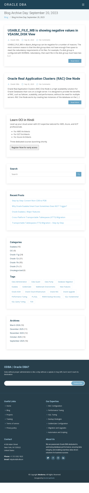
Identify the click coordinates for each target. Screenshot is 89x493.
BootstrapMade (49, 482)
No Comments (44, 40)
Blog (6, 17)
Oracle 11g (14, 254)
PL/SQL (34, 297)
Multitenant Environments (45, 287)
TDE (31, 302)
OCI (11, 250)
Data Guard (35, 282)
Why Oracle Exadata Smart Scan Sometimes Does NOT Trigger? (39, 206)
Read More (75, 61)
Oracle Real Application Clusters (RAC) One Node (44, 79)
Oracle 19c (14, 262)
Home (8, 410)
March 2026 (15, 325)
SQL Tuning (52, 419)
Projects (9, 419)
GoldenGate (26, 287)
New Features (65, 287)
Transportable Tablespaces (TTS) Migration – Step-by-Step (38, 223)
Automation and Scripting (57, 437)
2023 (32, 40)
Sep (25, 40)
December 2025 (17, 329)
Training (9, 423)
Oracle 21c (14, 266)
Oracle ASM (16, 292)
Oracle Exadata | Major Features (26, 211)
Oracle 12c (14, 258)
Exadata (13, 246)
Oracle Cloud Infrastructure (35, 292)
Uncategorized (16, 270)
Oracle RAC (54, 292)
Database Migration (65, 282)
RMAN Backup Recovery (51, 297)
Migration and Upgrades (57, 432)
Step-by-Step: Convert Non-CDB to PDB (29, 200)
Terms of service (12, 428)
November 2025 (17, 333)
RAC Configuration (55, 410)
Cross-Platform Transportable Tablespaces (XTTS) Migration (38, 217)
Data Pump (49, 282)
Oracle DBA (14, 40)
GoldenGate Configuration (58, 428)
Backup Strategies (55, 423)
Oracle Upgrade (69, 292)
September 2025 (17, 341)
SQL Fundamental (71, 297)
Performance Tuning (19, 297)
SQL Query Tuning (18, 302)
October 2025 (16, 337)
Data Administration (19, 282)
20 (28, 40)
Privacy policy (11, 432)
